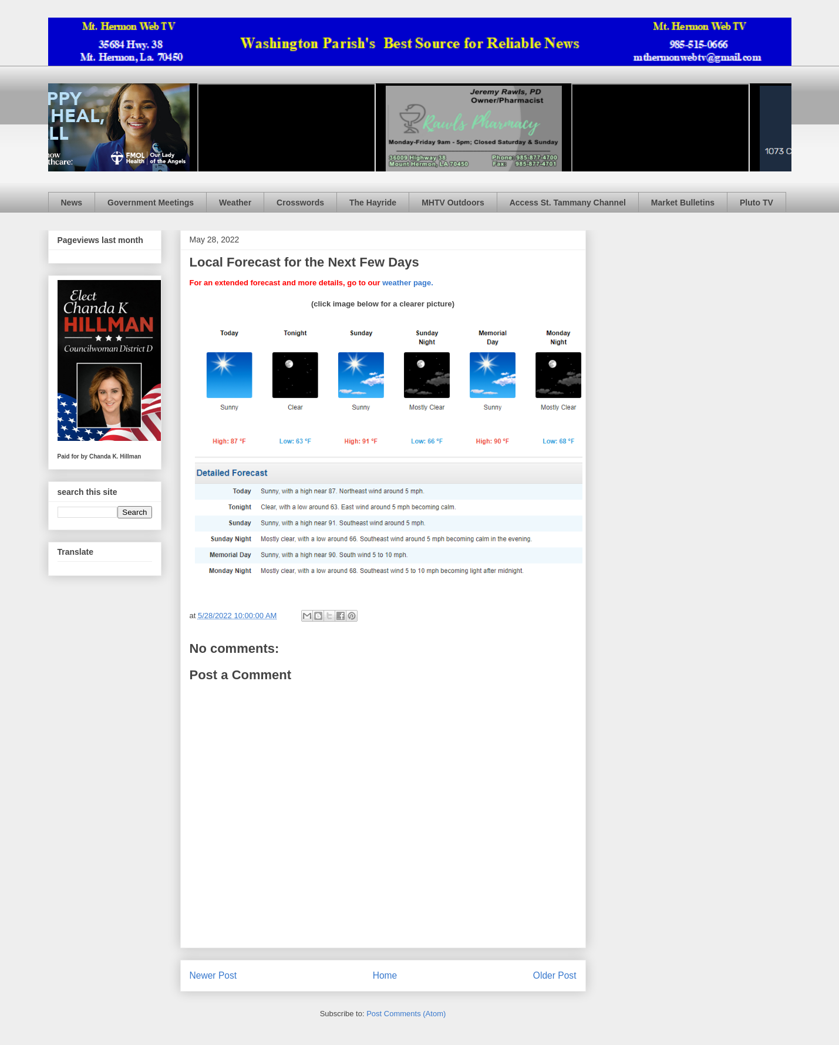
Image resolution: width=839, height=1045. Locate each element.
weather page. (407, 282)
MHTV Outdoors (453, 202)
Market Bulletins (683, 202)
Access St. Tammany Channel (568, 202)
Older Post (555, 975)
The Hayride (372, 202)
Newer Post (213, 975)
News (72, 202)
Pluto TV (756, 202)
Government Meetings (150, 202)
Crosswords (300, 202)
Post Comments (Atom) (406, 1013)
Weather (235, 202)
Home (385, 975)
